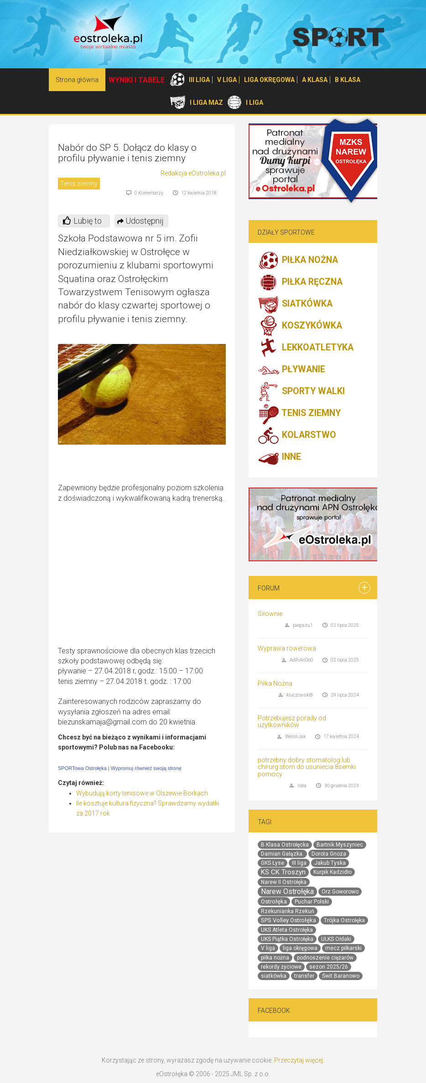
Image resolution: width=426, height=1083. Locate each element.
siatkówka (273, 976)
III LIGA (199, 79)
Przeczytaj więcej (298, 1060)
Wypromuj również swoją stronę (146, 768)
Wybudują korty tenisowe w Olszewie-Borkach (142, 793)
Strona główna (77, 79)
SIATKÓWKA (295, 304)
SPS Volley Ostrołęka (288, 920)
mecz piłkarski (343, 948)
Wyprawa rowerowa (287, 648)
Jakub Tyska (330, 863)
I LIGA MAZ (206, 102)
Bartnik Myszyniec (340, 845)
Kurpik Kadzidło (332, 872)
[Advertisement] (149, 580)
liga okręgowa (300, 948)
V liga (268, 948)
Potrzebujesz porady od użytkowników (292, 721)
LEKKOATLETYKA (305, 348)
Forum (269, 588)
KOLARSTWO (297, 436)
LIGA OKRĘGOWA (269, 79)
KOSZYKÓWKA (300, 326)
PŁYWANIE (291, 370)
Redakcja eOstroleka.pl (193, 173)
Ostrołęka (274, 901)
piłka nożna (275, 958)
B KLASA (347, 79)
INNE (279, 457)
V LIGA (227, 79)
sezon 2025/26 (328, 967)
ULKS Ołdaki (336, 939)
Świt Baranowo (340, 976)
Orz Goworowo (340, 891)
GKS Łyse (272, 863)
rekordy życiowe (281, 967)
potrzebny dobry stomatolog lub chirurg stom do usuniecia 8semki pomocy (307, 767)
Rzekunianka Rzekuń (287, 911)
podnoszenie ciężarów (325, 958)
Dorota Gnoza (329, 854)
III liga (299, 863)
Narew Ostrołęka (287, 891)
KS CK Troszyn (283, 872)
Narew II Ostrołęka (284, 882)
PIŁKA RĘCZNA (300, 282)
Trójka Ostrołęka (344, 920)
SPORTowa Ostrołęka (82, 768)
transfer (304, 976)
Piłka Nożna (275, 683)
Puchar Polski (312, 901)
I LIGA (254, 102)
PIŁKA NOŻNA (298, 261)
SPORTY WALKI (301, 392)
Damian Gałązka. (282, 854)
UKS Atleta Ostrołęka (287, 930)
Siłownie (270, 613)
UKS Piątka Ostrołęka (287, 939)
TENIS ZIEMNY (299, 414)
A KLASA (314, 79)
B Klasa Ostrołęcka (285, 845)
